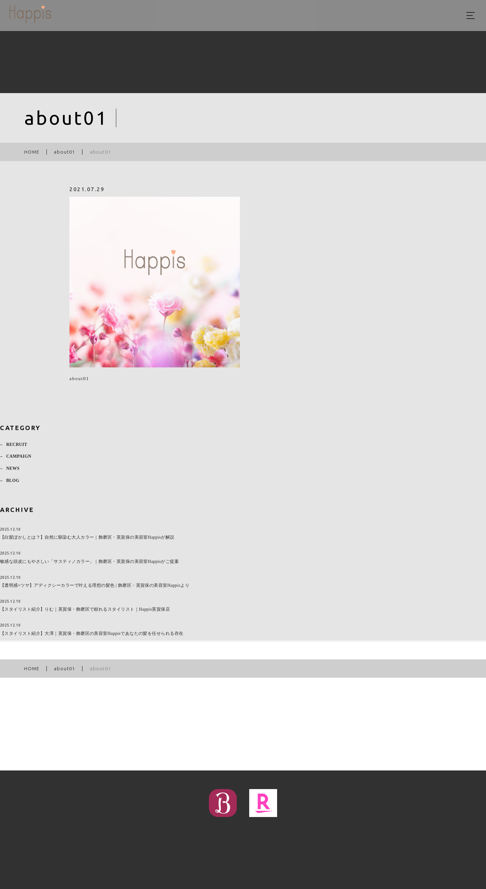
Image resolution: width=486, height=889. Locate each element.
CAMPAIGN (18, 459)
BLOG (12, 484)
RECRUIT (16, 447)
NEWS (13, 471)
